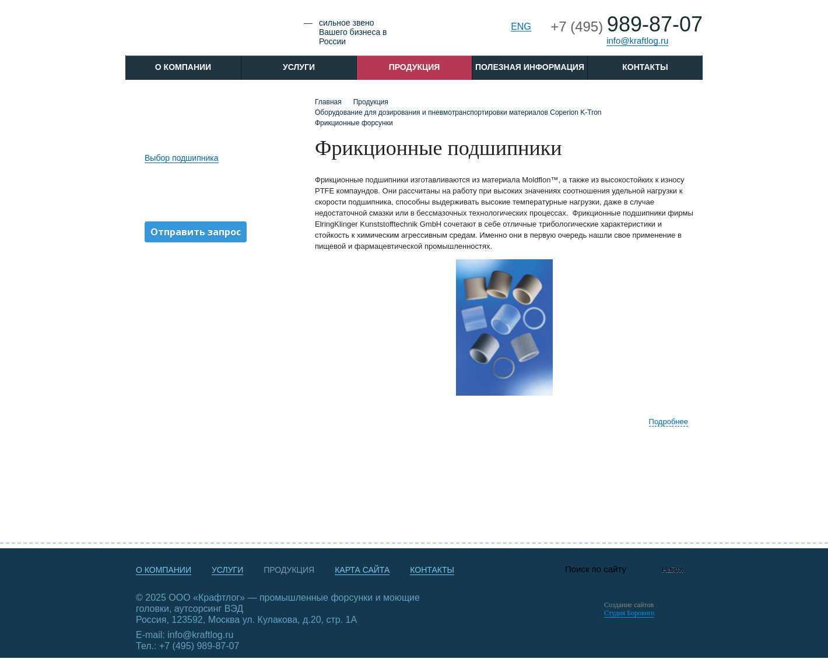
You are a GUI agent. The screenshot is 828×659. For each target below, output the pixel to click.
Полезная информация (529, 67)
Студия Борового (629, 613)
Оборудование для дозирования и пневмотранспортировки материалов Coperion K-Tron (458, 112)
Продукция (414, 67)
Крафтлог (208, 31)
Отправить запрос (195, 231)
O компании (183, 67)
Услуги (299, 67)
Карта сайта (362, 570)
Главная (328, 102)
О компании (163, 570)
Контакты (645, 67)
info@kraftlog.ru (637, 40)
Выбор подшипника (182, 158)
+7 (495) (626, 26)
